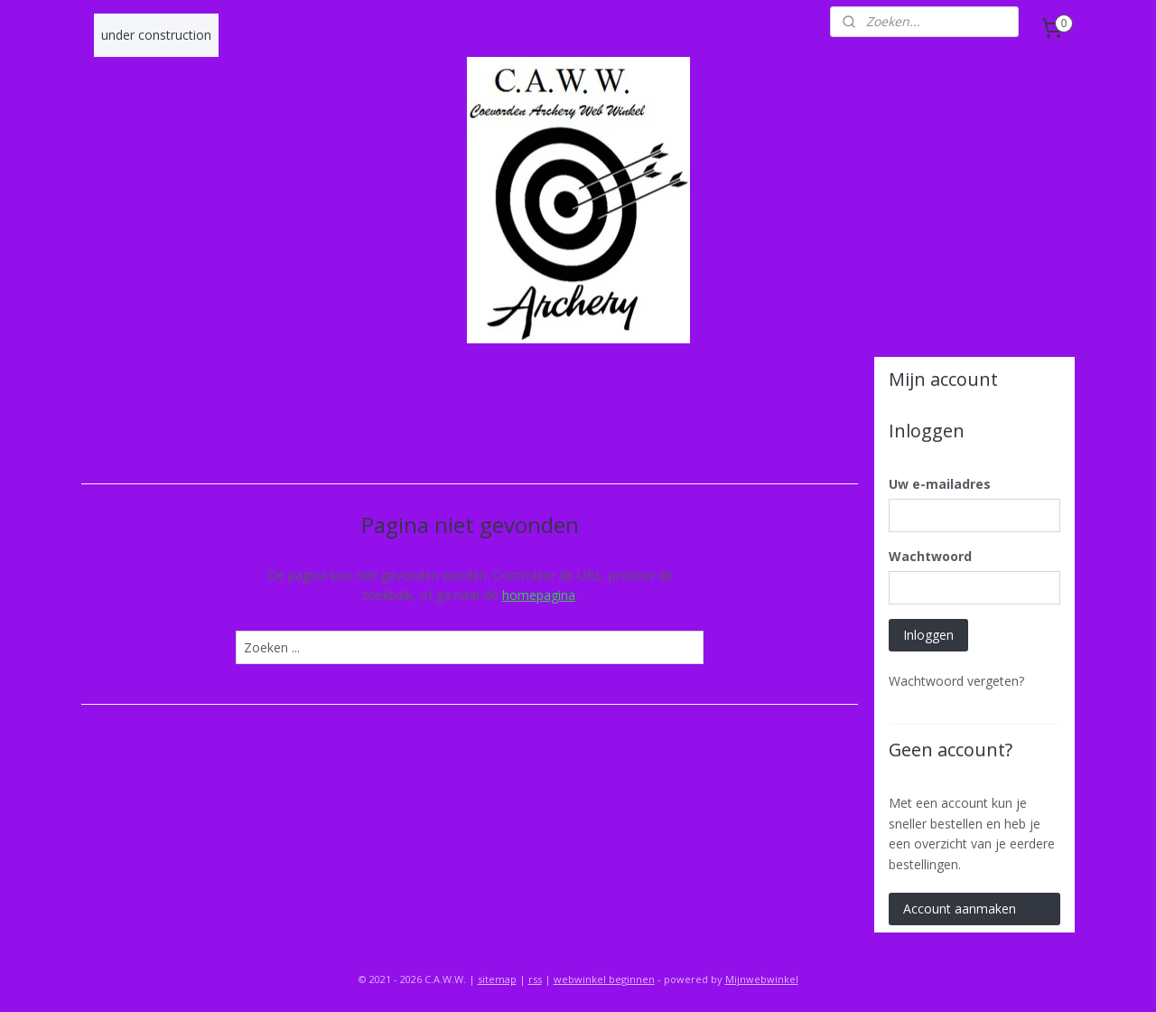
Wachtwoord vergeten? (956, 680)
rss (535, 979)
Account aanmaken (959, 908)
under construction (156, 34)
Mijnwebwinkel (761, 979)
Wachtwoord (930, 556)
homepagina (538, 595)
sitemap (497, 979)
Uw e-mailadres (940, 483)
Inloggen (928, 634)
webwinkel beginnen (604, 979)
